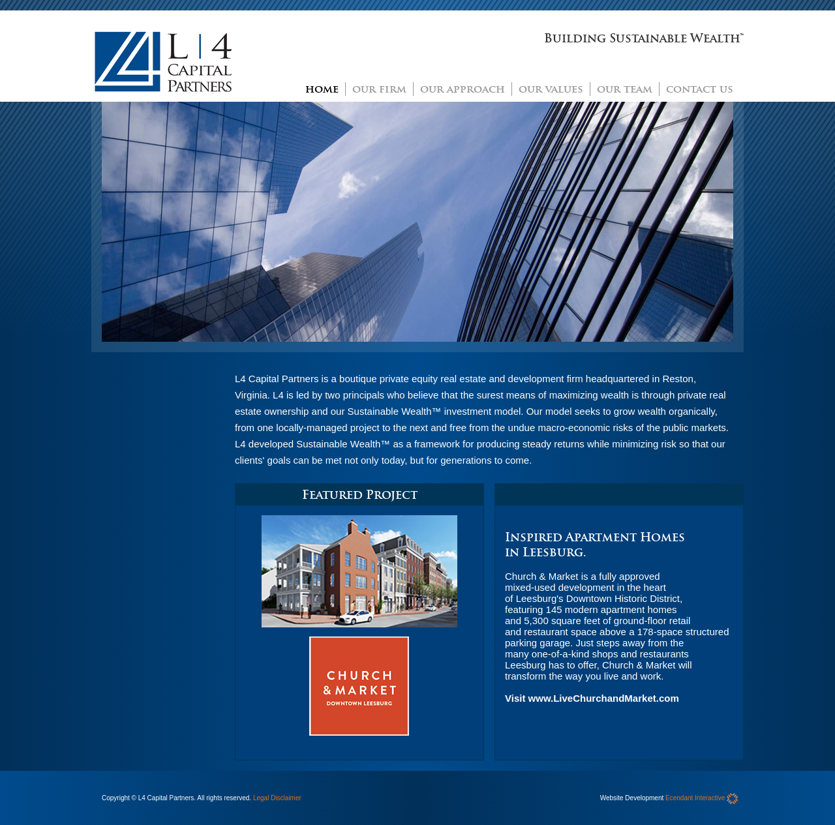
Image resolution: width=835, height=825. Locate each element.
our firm (379, 89)
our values (551, 89)
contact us (699, 89)
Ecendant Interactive (701, 798)
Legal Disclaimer (277, 798)
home (322, 89)
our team (624, 89)
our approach (462, 89)
